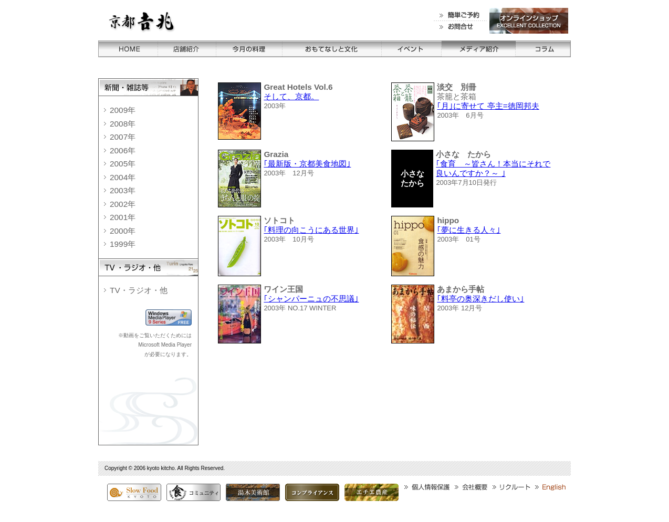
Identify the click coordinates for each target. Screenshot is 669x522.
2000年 (122, 230)
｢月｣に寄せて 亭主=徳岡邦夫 (488, 105)
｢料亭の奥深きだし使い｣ (480, 298)
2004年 (122, 177)
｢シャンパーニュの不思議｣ (311, 298)
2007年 (122, 136)
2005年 (122, 163)
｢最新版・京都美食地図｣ (307, 163)
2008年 (122, 123)
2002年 (122, 204)
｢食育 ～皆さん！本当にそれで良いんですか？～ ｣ (493, 168)
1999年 (122, 243)
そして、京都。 (291, 96)
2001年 (122, 217)
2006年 (122, 150)
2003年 (122, 190)
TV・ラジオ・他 (139, 290)
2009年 (122, 110)
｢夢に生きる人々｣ (468, 229)
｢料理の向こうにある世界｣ (311, 229)
